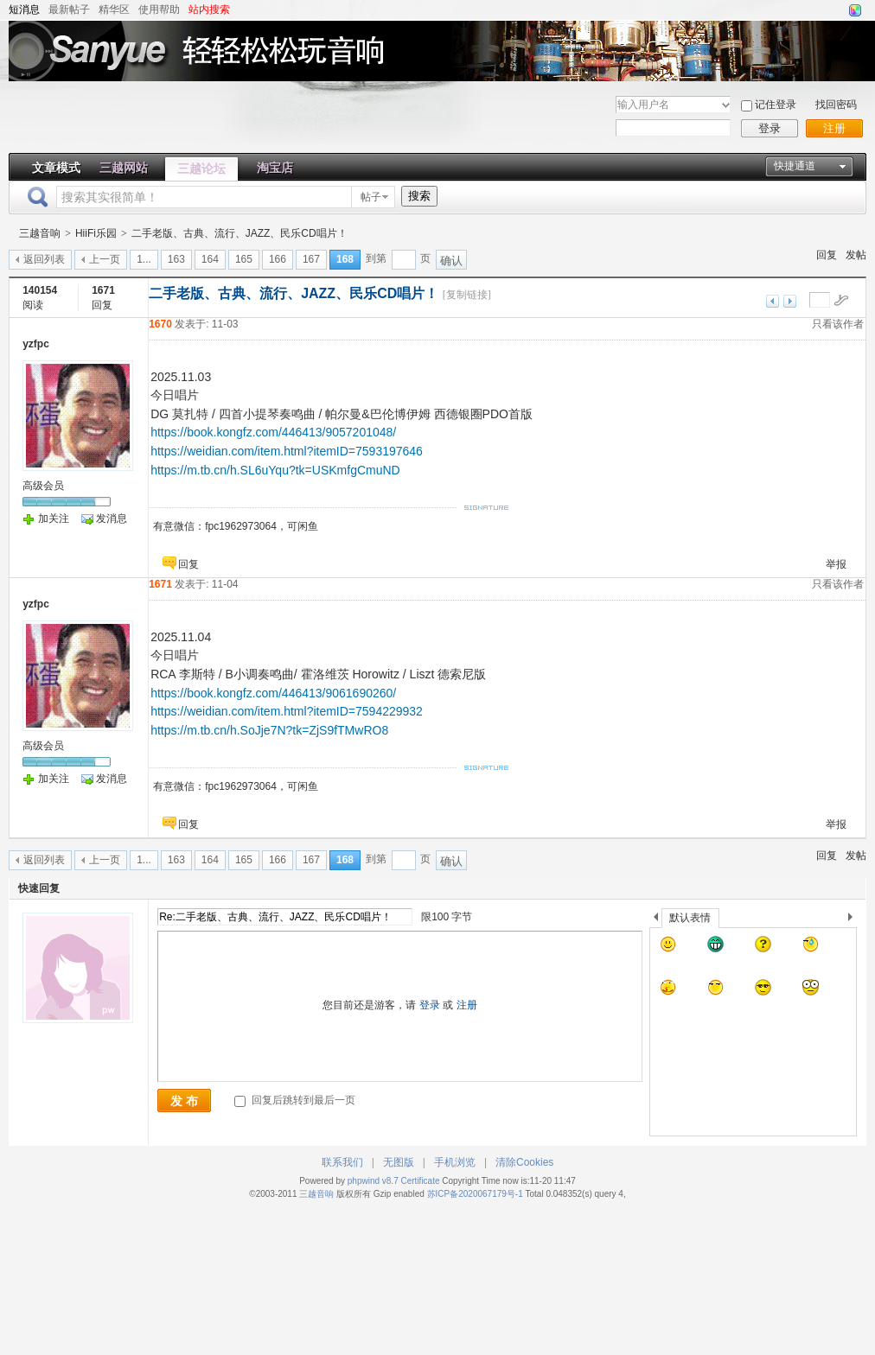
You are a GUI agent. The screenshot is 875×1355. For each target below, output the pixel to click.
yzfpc (35, 344)
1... (144, 259)
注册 (834, 128)
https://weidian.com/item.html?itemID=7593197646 (286, 451)
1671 (160, 584)
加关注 (53, 518)
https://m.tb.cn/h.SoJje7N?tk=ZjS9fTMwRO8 (269, 730)
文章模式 (56, 168)
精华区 (114, 9)
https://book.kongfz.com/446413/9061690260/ (273, 693)
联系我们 (342, 1162)
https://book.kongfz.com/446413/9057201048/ (273, 432)
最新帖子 (69, 9)
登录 (769, 128)
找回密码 (836, 105)
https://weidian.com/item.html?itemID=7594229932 (286, 711)
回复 (826, 255)
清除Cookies (524, 1162)
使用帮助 (159, 9)
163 (176, 259)
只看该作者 (838, 324)
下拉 (725, 105)
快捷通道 (794, 166)
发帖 (856, 255)
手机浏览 (455, 1162)
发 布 (184, 1101)
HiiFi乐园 (96, 233)
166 (277, 259)
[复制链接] (467, 295)
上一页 (104, 259)
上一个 (656, 920)
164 (210, 259)
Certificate (419, 1181)
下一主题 (789, 301)
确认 (451, 260)
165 (243, 259)
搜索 (419, 195)
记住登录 (775, 105)
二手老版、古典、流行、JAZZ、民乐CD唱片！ (239, 233)
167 (311, 259)
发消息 (111, 518)
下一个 (855, 920)
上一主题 (772, 301)
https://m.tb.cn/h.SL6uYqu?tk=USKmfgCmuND (275, 470)
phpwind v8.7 (373, 1181)
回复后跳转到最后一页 (294, 1100)
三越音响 (40, 233)
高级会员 (43, 486)
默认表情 (690, 918)
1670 (160, 324)
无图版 (398, 1162)
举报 (836, 564)
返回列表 (44, 259)
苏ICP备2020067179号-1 (476, 1194)
